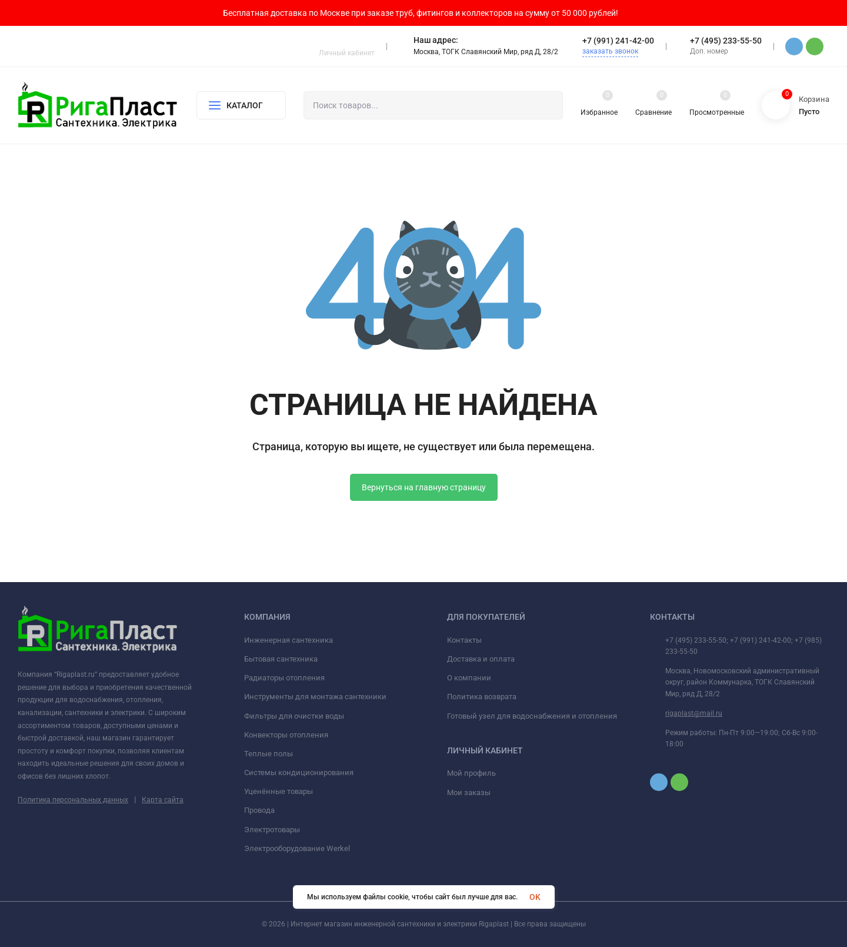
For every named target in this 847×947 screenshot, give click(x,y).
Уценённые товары (278, 791)
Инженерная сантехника (288, 640)
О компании (469, 677)
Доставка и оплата (481, 658)
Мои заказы (469, 792)
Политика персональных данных (73, 800)
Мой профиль (471, 773)
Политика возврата (481, 696)
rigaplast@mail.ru (693, 713)
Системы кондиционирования (299, 772)
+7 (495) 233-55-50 (726, 40)
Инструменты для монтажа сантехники (315, 696)
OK (535, 897)
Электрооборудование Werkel (297, 848)
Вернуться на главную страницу (424, 487)
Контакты (464, 640)
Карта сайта (163, 800)
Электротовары (272, 829)
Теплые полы (268, 753)
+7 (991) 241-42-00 (618, 40)
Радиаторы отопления (284, 677)
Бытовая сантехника (281, 658)
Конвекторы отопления (286, 734)
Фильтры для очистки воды (294, 716)
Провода (259, 810)
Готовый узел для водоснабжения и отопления (532, 716)
